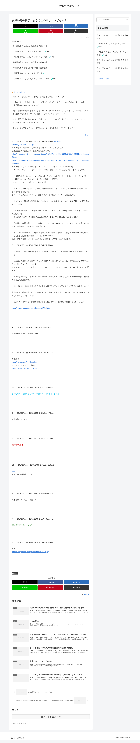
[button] (83, 26)
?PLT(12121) (58, 136)
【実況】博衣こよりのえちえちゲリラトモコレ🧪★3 (33, 52)
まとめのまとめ (20, 87)
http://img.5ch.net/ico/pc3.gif (23, 139)
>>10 (14, 466)
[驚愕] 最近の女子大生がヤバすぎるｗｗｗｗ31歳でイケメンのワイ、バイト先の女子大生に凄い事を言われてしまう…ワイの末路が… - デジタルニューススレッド (50, 106)
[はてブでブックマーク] (44, 26)
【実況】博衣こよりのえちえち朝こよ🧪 (29, 68)
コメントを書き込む (51, 719)
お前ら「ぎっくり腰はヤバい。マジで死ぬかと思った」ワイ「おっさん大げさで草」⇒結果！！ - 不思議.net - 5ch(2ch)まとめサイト (50, 98)
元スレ (87, 130)
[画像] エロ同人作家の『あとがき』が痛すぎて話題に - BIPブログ (38, 91)
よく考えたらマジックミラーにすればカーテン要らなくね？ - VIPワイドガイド (44, 123)
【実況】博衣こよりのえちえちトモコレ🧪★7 (31, 46)
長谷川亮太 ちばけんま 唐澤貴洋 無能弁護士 (30, 41)
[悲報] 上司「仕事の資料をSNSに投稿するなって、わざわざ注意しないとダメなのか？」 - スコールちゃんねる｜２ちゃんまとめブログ (50, 115)
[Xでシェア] (18, 26)
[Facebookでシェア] (31, 26)
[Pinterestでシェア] (70, 26)
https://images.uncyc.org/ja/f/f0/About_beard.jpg (30, 546)
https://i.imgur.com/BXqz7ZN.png (24, 363)
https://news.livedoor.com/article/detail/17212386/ (31, 303)
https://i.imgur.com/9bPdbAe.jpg (24, 357)
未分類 (15, 568)
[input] (112, 19)
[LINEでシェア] (57, 26)
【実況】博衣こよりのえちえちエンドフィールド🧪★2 (34, 73)
